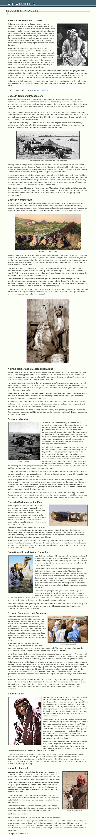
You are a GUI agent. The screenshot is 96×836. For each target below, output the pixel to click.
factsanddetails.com (41, 90)
